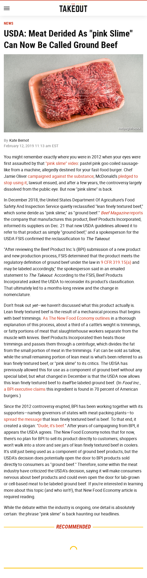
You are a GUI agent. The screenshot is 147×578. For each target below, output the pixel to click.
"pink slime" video (61, 163)
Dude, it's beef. (51, 425)
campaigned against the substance (61, 176)
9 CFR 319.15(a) (116, 262)
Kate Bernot (19, 140)
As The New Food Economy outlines (76, 318)
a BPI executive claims (24, 389)
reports (122, 213)
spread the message (23, 419)
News (8, 23)
